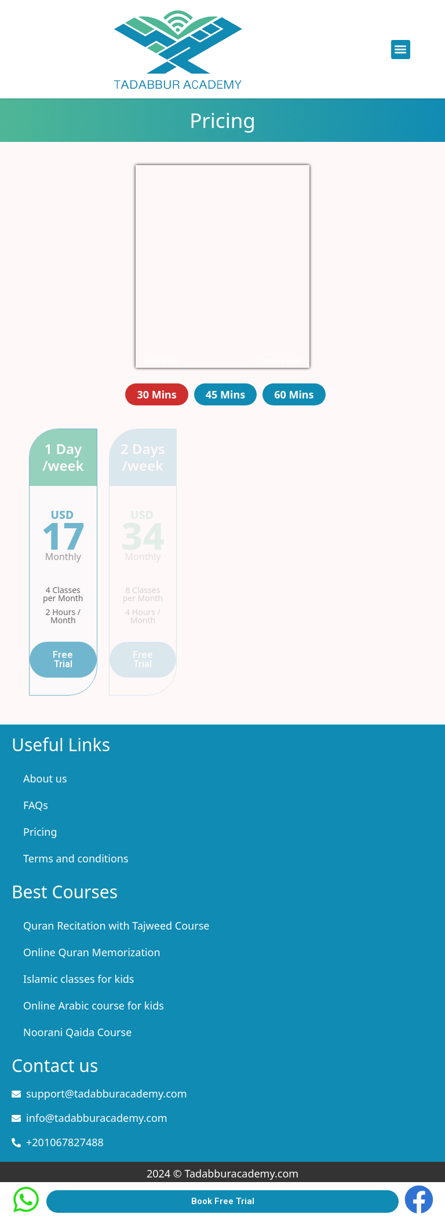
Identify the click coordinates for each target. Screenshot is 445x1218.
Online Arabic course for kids (93, 1005)
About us (45, 778)
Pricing (40, 832)
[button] (400, 49)
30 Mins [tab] (156, 394)
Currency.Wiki (277, 360)
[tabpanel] (222, 562)
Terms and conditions (76, 858)
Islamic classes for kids (78, 979)
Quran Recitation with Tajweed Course (116, 925)
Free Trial (63, 659)
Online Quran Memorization (92, 952)
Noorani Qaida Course (77, 1032)
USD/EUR (161, 360)
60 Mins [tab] (293, 394)
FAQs (35, 805)
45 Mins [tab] (225, 394)
